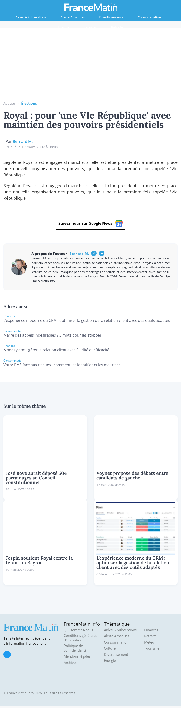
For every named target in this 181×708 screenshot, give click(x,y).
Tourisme (151, 648)
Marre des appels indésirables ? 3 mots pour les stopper (52, 335)
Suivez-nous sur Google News (90, 223)
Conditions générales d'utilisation (80, 637)
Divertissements (111, 17)
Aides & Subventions (30, 17)
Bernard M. (23, 141)
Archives (70, 662)
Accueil (9, 103)
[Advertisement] (90, 66)
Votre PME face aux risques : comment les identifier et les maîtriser (61, 364)
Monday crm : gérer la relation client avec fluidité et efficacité (56, 349)
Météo (149, 642)
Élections (29, 103)
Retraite (117, 27)
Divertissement (116, 654)
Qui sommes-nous (78, 630)
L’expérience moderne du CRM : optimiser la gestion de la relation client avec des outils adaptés (86, 320)
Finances (90, 27)
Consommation (149, 17)
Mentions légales (77, 656)
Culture (110, 648)
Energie (63, 27)
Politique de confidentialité (75, 648)
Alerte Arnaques (73, 17)
